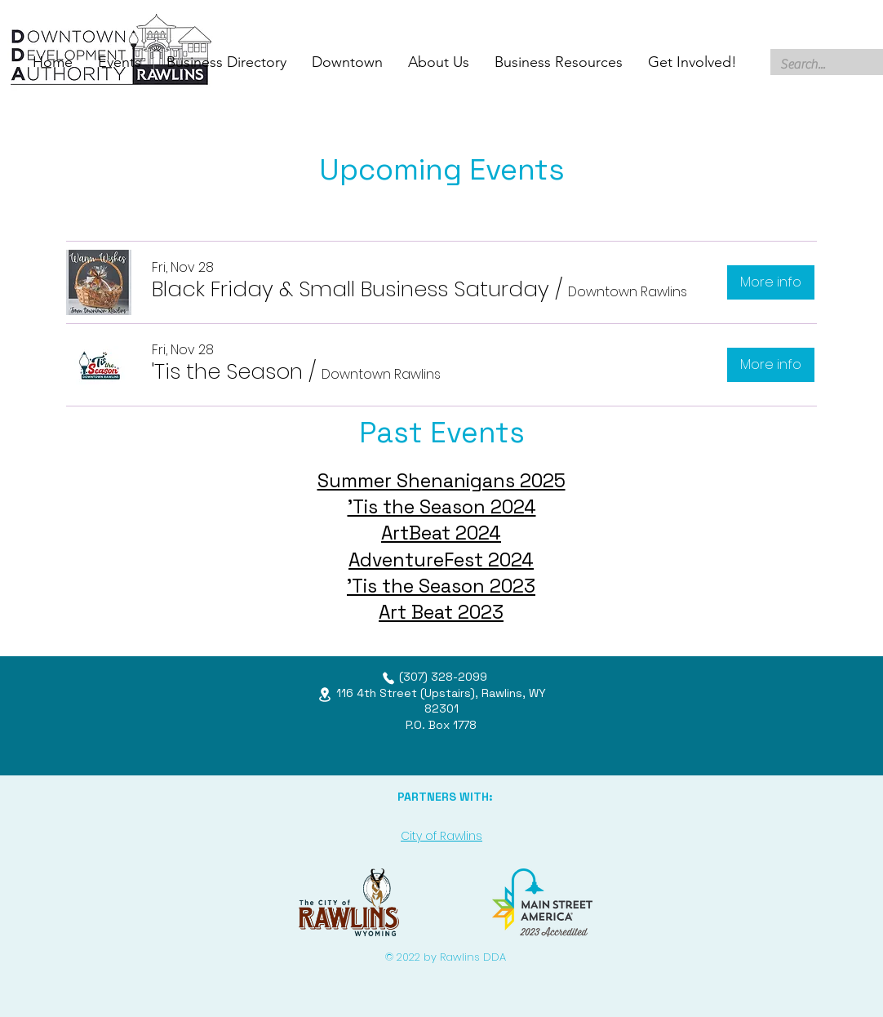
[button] (350, 289)
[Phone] (388, 678)
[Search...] (823, 64)
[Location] (324, 694)
